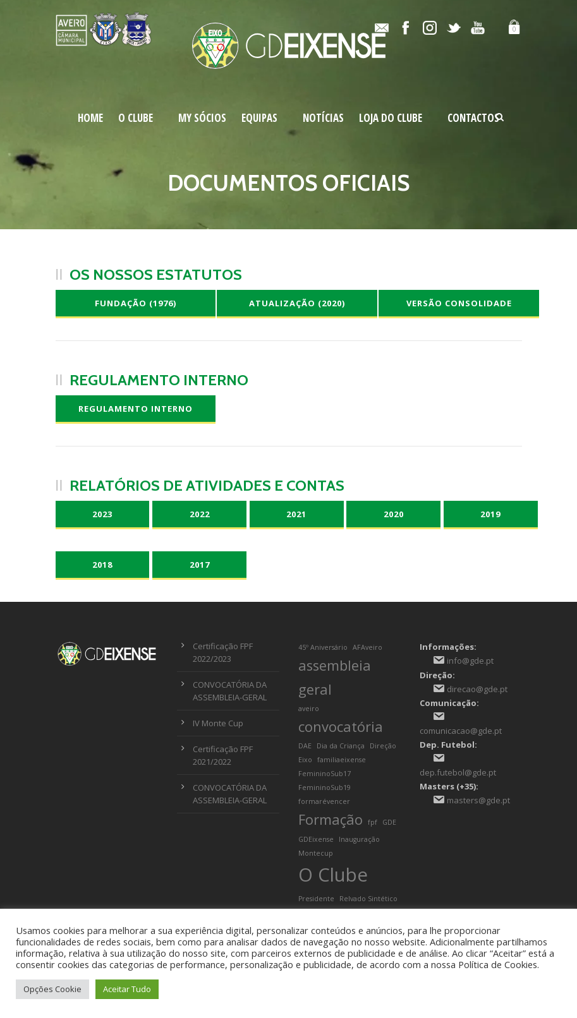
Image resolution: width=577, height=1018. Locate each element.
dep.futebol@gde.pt (458, 772)
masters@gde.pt (478, 800)
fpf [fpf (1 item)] (372, 822)
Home (90, 118)
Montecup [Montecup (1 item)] (315, 853)
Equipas (259, 118)
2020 (394, 514)
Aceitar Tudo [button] (127, 989)
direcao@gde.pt (477, 689)
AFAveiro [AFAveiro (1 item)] (367, 647)
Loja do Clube (390, 118)
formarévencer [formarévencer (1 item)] (324, 801)
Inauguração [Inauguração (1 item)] (359, 839)
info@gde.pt (470, 660)
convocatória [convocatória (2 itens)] (340, 726)
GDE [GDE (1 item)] (389, 822)
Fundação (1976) (135, 303)
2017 (200, 564)
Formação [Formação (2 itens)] (330, 819)
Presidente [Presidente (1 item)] (316, 898)
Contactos (473, 118)
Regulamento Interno (135, 408)
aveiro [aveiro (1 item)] (308, 708)
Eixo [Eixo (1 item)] (305, 759)
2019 (490, 514)
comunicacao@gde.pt (461, 730)
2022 (200, 514)
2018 (102, 564)
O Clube (135, 118)
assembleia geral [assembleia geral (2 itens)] (334, 677)
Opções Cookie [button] (52, 989)
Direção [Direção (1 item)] (383, 745)
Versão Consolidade (459, 303)
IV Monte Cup (218, 723)
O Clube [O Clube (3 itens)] (333, 874)
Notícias (323, 118)
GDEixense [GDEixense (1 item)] (316, 839)
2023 (102, 514)
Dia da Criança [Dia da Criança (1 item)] (341, 745)
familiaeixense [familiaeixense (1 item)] (341, 759)
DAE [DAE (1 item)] (305, 745)
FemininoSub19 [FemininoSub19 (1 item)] (324, 787)
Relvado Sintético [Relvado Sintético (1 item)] (368, 898)
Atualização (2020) (297, 303)
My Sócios (202, 118)
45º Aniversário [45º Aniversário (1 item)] (323, 647)
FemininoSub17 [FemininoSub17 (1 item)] (324, 773)
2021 (296, 514)
